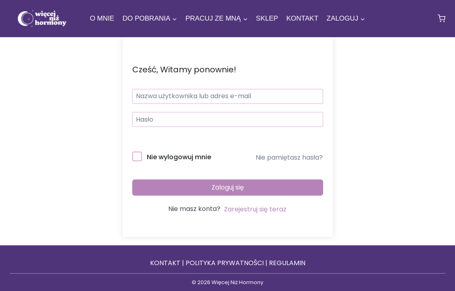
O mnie (102, 18)
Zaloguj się (228, 187)
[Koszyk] (441, 18)
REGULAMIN (287, 263)
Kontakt (302, 18)
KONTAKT (165, 263)
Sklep (267, 18)
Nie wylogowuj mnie (179, 157)
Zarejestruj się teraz (255, 209)
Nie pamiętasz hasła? (289, 157)
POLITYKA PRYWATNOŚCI (225, 263)
